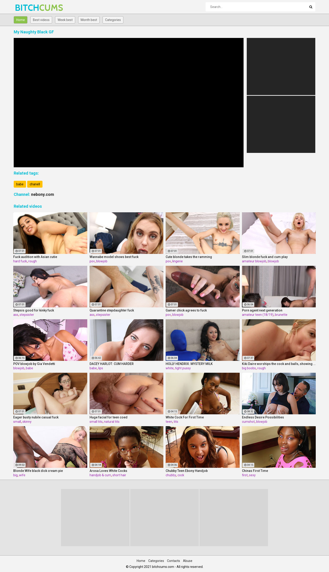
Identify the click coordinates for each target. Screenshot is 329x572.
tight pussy (183, 368)
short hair (119, 475)
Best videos (41, 20)
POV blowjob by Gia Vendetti (34, 364)
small (17, 421)
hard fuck (20, 261)
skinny (27, 421)
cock (181, 475)
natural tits (111, 421)
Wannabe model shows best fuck (114, 257)
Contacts (173, 561)
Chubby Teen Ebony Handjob (187, 471)
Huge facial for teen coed (108, 417)
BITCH (27, 7)
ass (15, 315)
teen (169, 421)
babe (20, 184)
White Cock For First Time (185, 417)
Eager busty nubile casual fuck (35, 417)
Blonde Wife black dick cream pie (38, 471)
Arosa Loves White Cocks (108, 471)
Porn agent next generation (262, 310)
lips (100, 368)
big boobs (249, 368)
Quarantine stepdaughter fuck (112, 310)
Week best (65, 20)
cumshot (248, 421)
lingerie (177, 261)
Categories (113, 20)
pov (92, 261)
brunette (281, 315)
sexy (252, 475)
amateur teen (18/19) (257, 315)
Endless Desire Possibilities (263, 417)
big (15, 475)
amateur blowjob (254, 261)
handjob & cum (100, 475)
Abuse (187, 561)
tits (176, 421)
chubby (171, 475)
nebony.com (42, 194)
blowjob (101, 261)
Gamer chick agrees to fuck (186, 310)
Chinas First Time (255, 471)
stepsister (27, 315)
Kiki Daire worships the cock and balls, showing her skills (279, 364)
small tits (96, 421)
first (245, 475)
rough (32, 261)
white (170, 368)
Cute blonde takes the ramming (189, 257)
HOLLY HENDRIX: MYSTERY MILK (189, 364)
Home (20, 20)
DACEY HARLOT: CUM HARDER (112, 364)
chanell (35, 184)
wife (22, 475)
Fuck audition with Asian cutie (35, 257)
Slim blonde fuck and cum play (265, 257)
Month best (89, 20)
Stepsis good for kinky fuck (33, 310)
